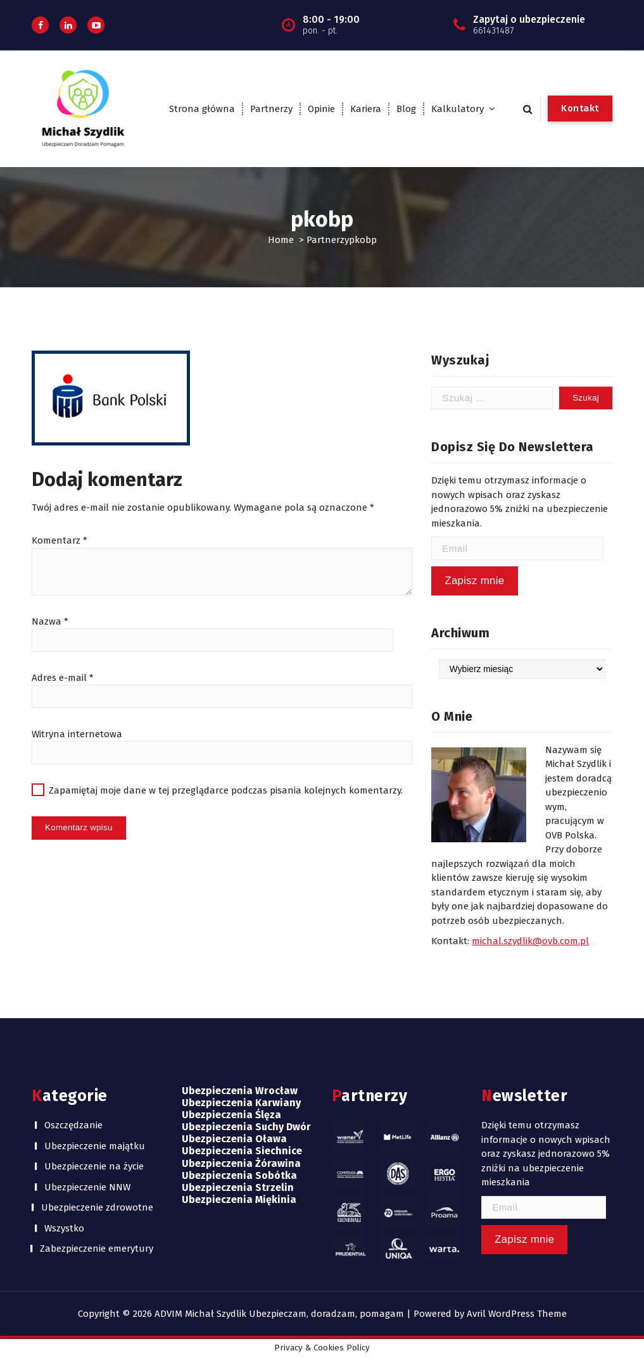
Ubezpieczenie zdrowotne (97, 1207)
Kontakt (580, 108)
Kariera (365, 109)
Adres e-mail (63, 677)
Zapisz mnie (474, 581)
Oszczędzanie (73, 1125)
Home (281, 240)
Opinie (321, 109)
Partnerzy (271, 109)
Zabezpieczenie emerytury (96, 1248)
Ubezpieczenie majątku (94, 1146)
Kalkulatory (457, 109)
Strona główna (202, 109)
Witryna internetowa (77, 734)
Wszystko (64, 1228)
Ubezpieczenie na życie (94, 1166)
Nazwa (50, 621)
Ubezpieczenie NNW (87, 1187)
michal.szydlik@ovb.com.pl (530, 941)
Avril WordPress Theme (517, 1313)
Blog (406, 109)
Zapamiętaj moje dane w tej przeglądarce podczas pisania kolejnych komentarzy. (226, 790)
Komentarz (59, 540)
